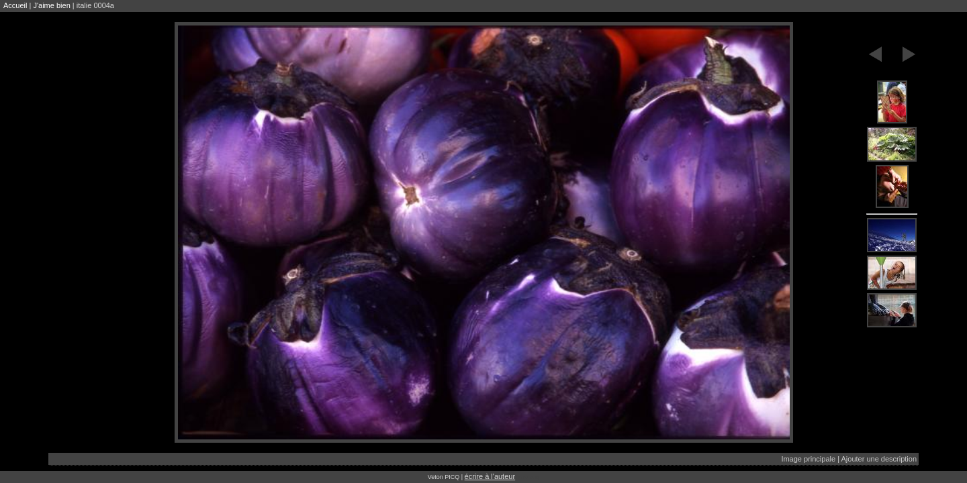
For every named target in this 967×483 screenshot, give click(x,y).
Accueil (15, 5)
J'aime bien (51, 5)
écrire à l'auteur (490, 476)
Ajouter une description (879, 459)
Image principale (808, 459)
